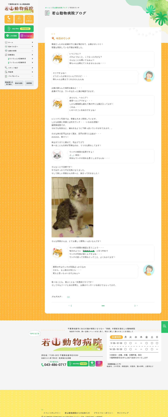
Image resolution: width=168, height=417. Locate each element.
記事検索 (164, 178)
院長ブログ (56, 35)
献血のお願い (19, 83)
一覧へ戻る (103, 311)
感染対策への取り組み (9, 83)
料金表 (10, 72)
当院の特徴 (12, 50)
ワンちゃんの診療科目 (17, 62)
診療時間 (29, 21)
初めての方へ (13, 46)
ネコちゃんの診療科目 (17, 58)
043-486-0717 (55, 371)
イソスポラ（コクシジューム (87, 157)
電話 (9, 21)
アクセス (19, 21)
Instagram (28, 36)
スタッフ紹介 (13, 68)
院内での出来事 (69, 35)
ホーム (10, 42)
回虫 (71, 157)
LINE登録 (13, 36)
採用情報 (29, 83)
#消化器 (70, 299)
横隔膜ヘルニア (82, 109)
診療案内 (11, 55)
